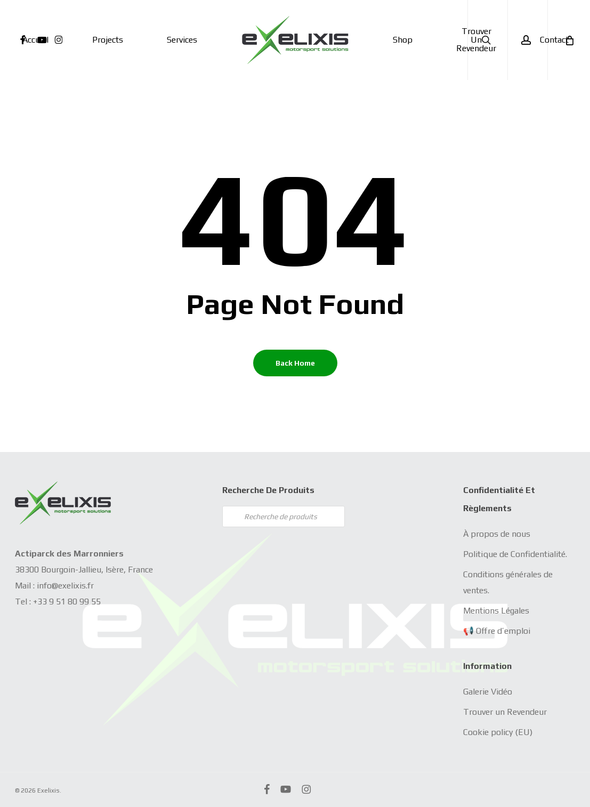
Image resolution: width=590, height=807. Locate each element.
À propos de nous (496, 534)
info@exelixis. (62, 585)
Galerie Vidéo (487, 692)
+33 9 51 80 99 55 (67, 601)
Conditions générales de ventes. (508, 582)
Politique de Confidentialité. (515, 554)
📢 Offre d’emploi (496, 631)
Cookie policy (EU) (497, 732)
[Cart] (568, 40)
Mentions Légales (496, 611)
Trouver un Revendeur (505, 712)
